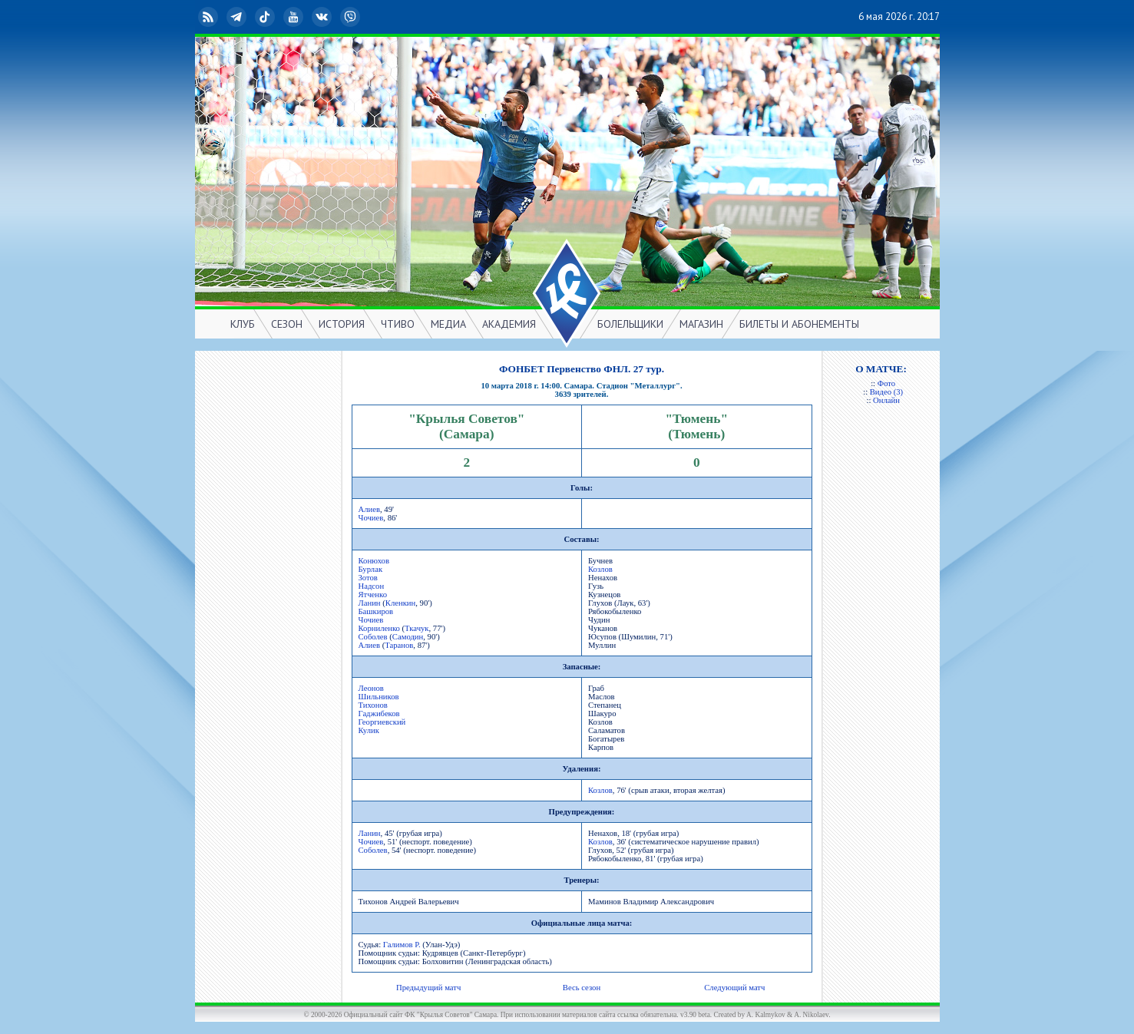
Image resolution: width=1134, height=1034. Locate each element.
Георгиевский (382, 722)
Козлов (600, 569)
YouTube (294, 17)
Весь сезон (581, 987)
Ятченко (373, 594)
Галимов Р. (402, 944)
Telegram (238, 17)
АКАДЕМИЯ (509, 324)
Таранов (399, 645)
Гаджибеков (379, 713)
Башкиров (376, 611)
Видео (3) (886, 392)
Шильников (379, 696)
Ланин (370, 603)
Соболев (373, 637)
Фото (886, 383)
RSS (209, 17)
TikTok (266, 17)
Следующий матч (734, 987)
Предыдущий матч (428, 987)
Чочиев (371, 518)
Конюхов (374, 561)
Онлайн (886, 400)
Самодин (407, 637)
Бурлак (371, 569)
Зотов (368, 577)
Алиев (369, 509)
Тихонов (373, 705)
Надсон (372, 586)
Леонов (371, 688)
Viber (351, 17)
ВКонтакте (323, 17)
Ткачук (416, 628)
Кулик (369, 730)
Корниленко (379, 628)
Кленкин (400, 603)
